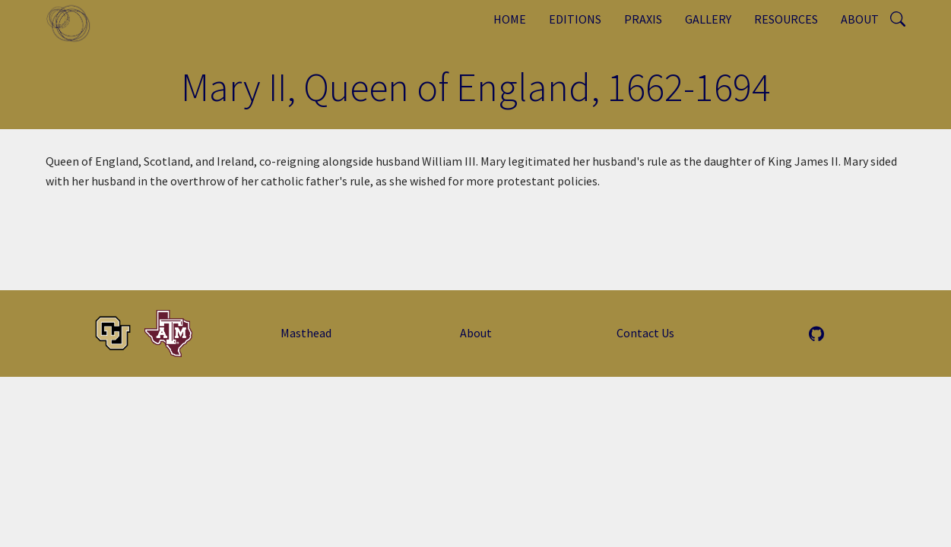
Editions (575, 19)
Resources (786, 19)
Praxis (643, 19)
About (860, 19)
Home (509, 19)
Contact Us (645, 332)
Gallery (708, 19)
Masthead (306, 332)
